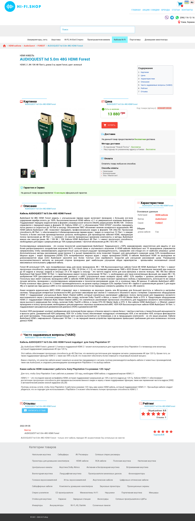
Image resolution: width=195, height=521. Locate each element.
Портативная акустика (131, 492)
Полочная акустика (122, 461)
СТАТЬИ (176, 10)
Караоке (62, 499)
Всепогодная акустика (42, 473)
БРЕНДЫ (165, 10)
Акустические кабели (103, 480)
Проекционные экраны (138, 486)
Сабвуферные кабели (42, 486)
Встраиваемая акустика (137, 467)
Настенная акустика (147, 461)
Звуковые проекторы (110, 486)
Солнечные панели (101, 505)
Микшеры (154, 492)
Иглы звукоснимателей (75, 480)
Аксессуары (103, 499)
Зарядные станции (81, 499)
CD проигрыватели (64, 492)
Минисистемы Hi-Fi (89, 492)
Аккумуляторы (57, 505)
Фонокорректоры (137, 473)
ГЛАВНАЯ (135, 10)
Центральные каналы (42, 467)
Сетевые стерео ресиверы (107, 454)
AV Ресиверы (82, 454)
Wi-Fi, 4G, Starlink (78, 505)
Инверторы (37, 505)
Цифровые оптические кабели (134, 480)
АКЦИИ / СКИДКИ (150, 10)
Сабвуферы (63, 454)
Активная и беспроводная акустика (103, 467)
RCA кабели (100, 461)
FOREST (159, 223)
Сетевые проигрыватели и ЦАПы (131, 499)
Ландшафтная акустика (70, 473)
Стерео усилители (40, 492)
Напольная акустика (41, 454)
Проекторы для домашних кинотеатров (50, 461)
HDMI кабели (82, 461)
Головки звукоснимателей (44, 480)
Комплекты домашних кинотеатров (76, 486)
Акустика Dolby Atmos (69, 467)
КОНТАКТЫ (187, 10)
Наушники (109, 492)
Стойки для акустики (41, 499)
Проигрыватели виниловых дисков (105, 473)
